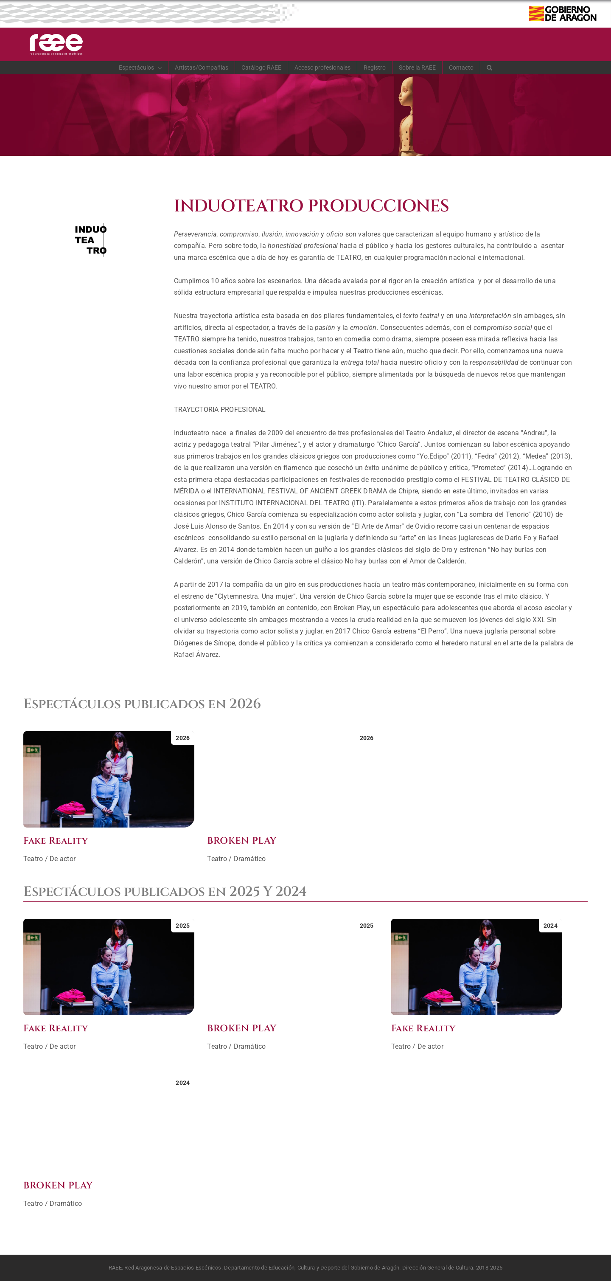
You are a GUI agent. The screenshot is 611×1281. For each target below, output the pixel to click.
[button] (489, 67)
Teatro (33, 859)
